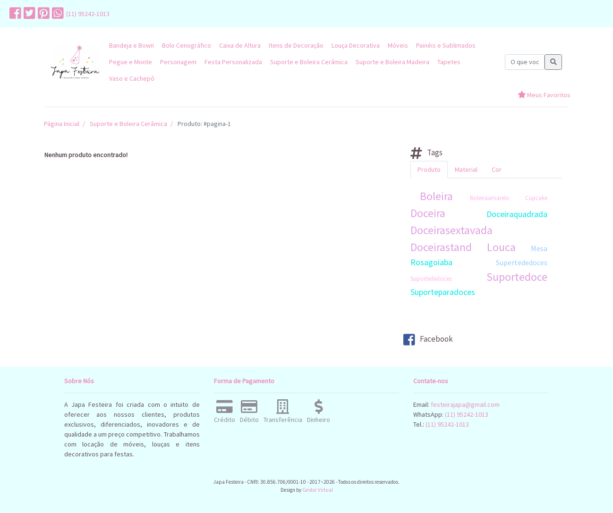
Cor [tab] (497, 169)
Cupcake (536, 198)
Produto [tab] (429, 169)
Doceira (427, 213)
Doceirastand (441, 247)
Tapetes (448, 62)
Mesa (539, 248)
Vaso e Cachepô (131, 78)
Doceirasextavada (451, 230)
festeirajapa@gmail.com (465, 404)
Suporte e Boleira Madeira (392, 62)
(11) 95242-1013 (88, 13)
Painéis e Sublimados (446, 45)
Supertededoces (521, 262)
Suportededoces (430, 279)
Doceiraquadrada (516, 214)
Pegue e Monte (130, 62)
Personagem (178, 62)
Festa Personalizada (233, 62)
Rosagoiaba (431, 262)
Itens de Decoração (296, 45)
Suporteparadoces (442, 291)
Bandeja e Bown (131, 45)
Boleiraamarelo (490, 198)
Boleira (436, 196)
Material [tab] (466, 169)
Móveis (398, 45)
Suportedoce (516, 276)
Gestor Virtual (317, 490)
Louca (501, 247)
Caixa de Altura (240, 45)
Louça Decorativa (356, 45)
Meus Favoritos (544, 95)
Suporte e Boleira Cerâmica (309, 62)
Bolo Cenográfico (186, 45)
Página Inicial (61, 123)
